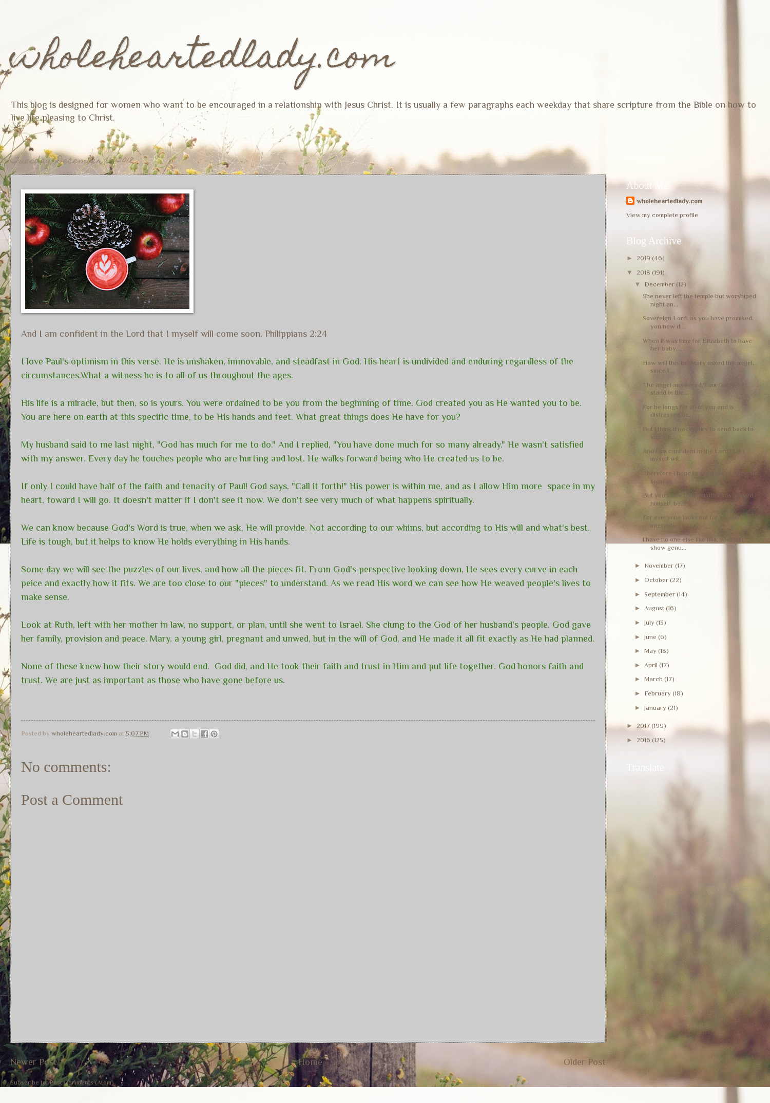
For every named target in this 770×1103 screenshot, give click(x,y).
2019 (644, 258)
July (650, 622)
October (657, 580)
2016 (644, 740)
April (651, 665)
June (651, 637)
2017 (644, 725)
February (658, 693)
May (651, 650)
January (656, 707)
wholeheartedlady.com (202, 60)
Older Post (585, 1062)
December (660, 284)
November (659, 565)
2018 (644, 272)
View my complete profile (662, 215)
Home (310, 1062)
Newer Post (33, 1062)
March (654, 679)
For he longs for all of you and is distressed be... (688, 410)
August (655, 608)
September (660, 594)
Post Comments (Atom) (81, 1082)
